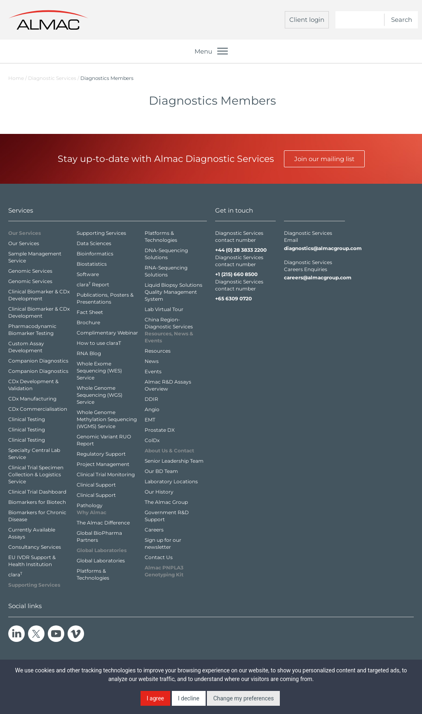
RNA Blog (89, 353)
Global (102, 550)
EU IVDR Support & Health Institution (32, 560)
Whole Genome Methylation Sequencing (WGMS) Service (107, 419)
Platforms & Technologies (93, 574)
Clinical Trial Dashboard (37, 492)
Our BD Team (161, 471)
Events (153, 371)
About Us (169, 450)
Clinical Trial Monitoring (106, 474)
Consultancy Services (34, 547)
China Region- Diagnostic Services (169, 323)
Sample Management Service (34, 257)
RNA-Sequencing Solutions (166, 271)
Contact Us (159, 557)
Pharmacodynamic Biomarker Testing (32, 329)
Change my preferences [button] (243, 698)
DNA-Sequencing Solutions (166, 253)
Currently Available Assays (31, 533)
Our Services (23, 243)
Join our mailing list (324, 159)
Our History (159, 492)
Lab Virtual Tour (164, 309)
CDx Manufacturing (32, 399)
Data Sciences (94, 243)
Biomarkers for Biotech (37, 502)
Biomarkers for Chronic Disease (37, 515)
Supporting (34, 585)
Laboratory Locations (171, 481)
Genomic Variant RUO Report (104, 440)
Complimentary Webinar (107, 333)
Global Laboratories (101, 560)
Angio (152, 409)
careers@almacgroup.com (314, 277)
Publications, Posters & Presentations (105, 298)
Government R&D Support (167, 515)
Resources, (169, 337)
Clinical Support (96, 485)
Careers (154, 530)
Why (91, 512)
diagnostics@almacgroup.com (314, 248)
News (152, 361)
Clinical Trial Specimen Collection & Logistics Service (35, 474)
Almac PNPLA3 (164, 571)
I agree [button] (155, 698)
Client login (306, 19)
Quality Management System (171, 295)
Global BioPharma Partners (99, 536)
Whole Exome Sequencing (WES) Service (99, 371)
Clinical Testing (26, 419)
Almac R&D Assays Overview (168, 385)
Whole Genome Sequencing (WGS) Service (99, 395)
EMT (150, 420)
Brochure (88, 322)
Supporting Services (101, 233)
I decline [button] (188, 698)
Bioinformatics (95, 253)
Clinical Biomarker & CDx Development (39, 295)
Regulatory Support (101, 454)
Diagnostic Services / (54, 78)
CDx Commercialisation (37, 409)
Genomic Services (30, 271)
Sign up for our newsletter (163, 543)
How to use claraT (99, 343)
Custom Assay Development (26, 346)
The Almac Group (166, 502)
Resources (158, 351)
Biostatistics (92, 264)
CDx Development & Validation (33, 384)
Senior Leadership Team (174, 461)
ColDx (152, 440)
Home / (17, 78)
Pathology (90, 505)
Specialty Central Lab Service (34, 453)
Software (88, 274)
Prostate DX (160, 430)
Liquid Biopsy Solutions (173, 285)
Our (24, 233)
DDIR (151, 399)
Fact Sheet (90, 312)
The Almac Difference (103, 523)
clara (15, 574)
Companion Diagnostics (38, 361)
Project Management (103, 464)
